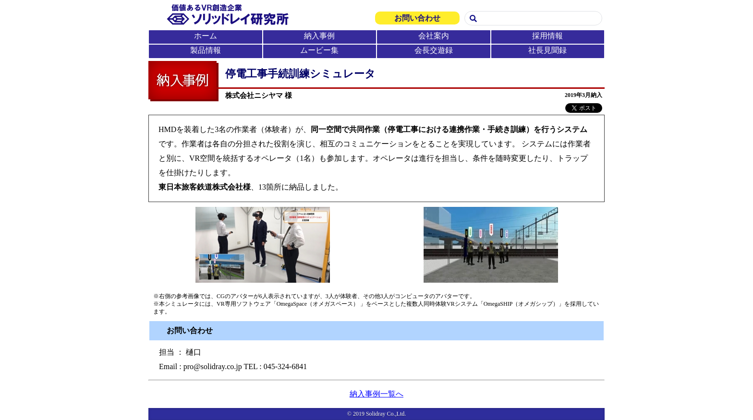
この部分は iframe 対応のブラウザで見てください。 (376, 29)
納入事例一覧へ (376, 394)
